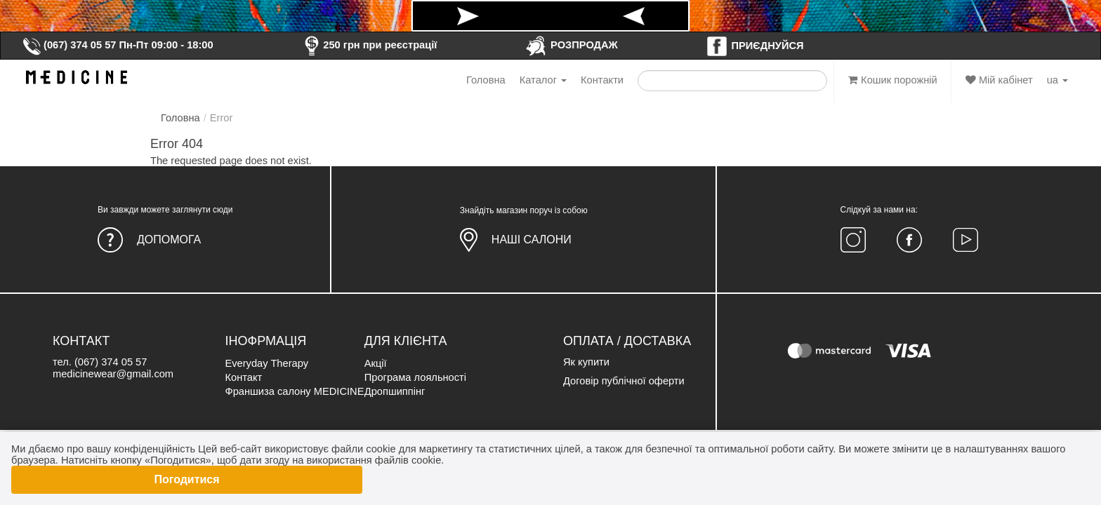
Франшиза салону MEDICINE (294, 391)
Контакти (602, 80)
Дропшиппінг (395, 391)
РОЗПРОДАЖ (571, 44)
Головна (486, 80)
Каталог (543, 80)
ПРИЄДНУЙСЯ (755, 45)
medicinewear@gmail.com (113, 373)
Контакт (243, 377)
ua (1057, 80)
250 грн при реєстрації (369, 44)
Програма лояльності (415, 377)
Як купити (586, 362)
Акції (375, 363)
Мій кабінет (999, 80)
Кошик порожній (892, 80)
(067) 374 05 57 (69, 44)
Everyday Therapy (266, 363)
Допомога (169, 239)
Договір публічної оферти (624, 380)
